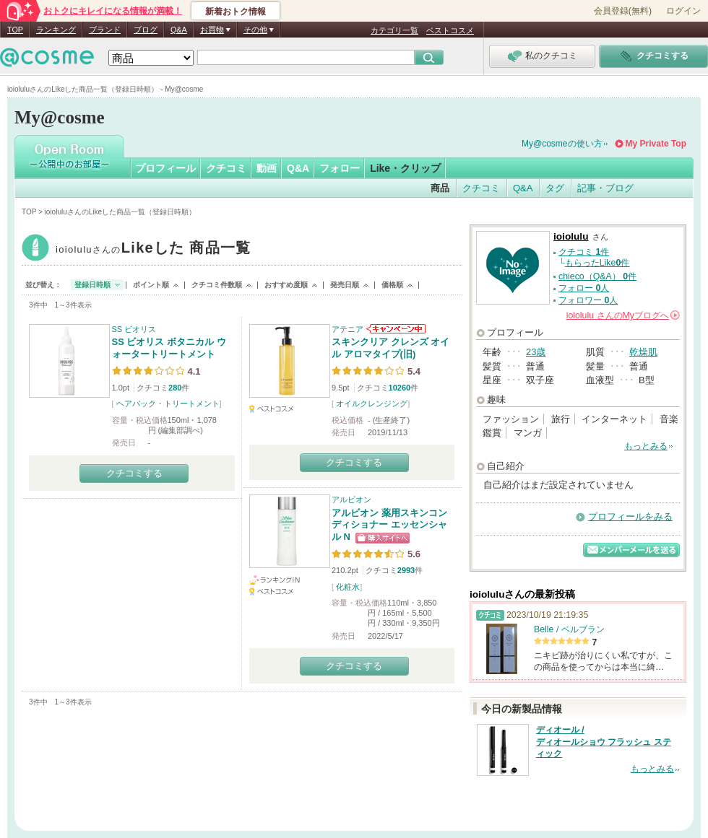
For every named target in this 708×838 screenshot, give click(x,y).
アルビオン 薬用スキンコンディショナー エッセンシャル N (389, 525)
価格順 (392, 285)
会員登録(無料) (623, 11)
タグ (554, 188)
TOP (15, 29)
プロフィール (165, 168)
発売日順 (344, 285)
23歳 (535, 351)
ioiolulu (153, 249)
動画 (266, 168)
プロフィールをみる (630, 516)
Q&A (178, 29)
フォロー (339, 168)
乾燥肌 (643, 351)
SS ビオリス (134, 329)
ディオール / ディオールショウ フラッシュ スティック (603, 742)
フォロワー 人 (588, 300)
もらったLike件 (597, 263)
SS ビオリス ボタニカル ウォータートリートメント (169, 347)
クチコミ (226, 168)
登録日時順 (92, 285)
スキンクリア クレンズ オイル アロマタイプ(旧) (390, 347)
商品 (440, 188)
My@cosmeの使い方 (562, 144)
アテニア (347, 329)
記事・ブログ (605, 188)
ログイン (683, 11)
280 (174, 387)
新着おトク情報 (235, 11)
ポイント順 (151, 285)
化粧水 (348, 586)
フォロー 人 (583, 288)
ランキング (56, 29)
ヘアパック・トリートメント (168, 403)
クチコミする (134, 473)
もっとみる (646, 446)
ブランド (105, 29)
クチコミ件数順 (216, 285)
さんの (623, 315)
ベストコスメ (450, 30)
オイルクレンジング (371, 403)
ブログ (145, 29)
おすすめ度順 (286, 285)
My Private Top (656, 144)
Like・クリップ (405, 168)
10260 (400, 387)
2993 (406, 570)
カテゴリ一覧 (394, 30)
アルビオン (351, 499)
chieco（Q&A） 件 (597, 276)
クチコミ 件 (583, 252)
